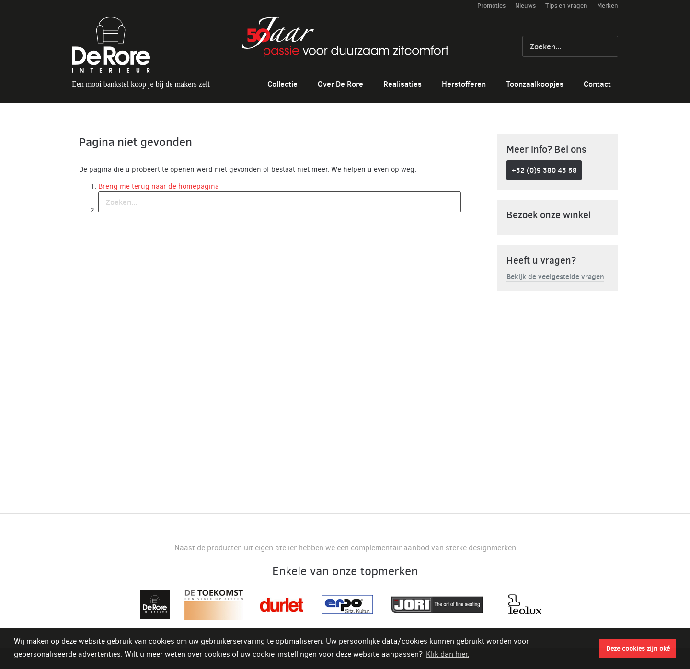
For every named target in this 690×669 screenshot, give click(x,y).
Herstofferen (464, 83)
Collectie (282, 83)
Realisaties (402, 83)
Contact (597, 83)
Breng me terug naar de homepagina (158, 186)
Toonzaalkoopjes (535, 83)
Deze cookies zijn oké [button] (638, 648)
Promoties (491, 5)
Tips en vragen (566, 5)
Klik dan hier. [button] (447, 654)
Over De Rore (340, 83)
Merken (607, 5)
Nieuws (525, 5)
